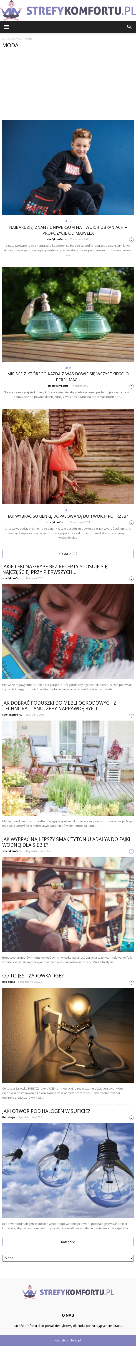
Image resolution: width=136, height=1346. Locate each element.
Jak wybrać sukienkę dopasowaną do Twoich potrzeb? (68, 516)
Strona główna (11, 39)
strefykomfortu (56, 239)
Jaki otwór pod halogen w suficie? (46, 1111)
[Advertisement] (68, 86)
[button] (129, 27)
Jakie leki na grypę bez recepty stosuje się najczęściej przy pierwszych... (55, 569)
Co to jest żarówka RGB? (33, 975)
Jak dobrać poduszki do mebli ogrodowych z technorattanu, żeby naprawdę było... (59, 706)
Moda (68, 221)
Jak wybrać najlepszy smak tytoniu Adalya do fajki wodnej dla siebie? (66, 842)
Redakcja (8, 981)
